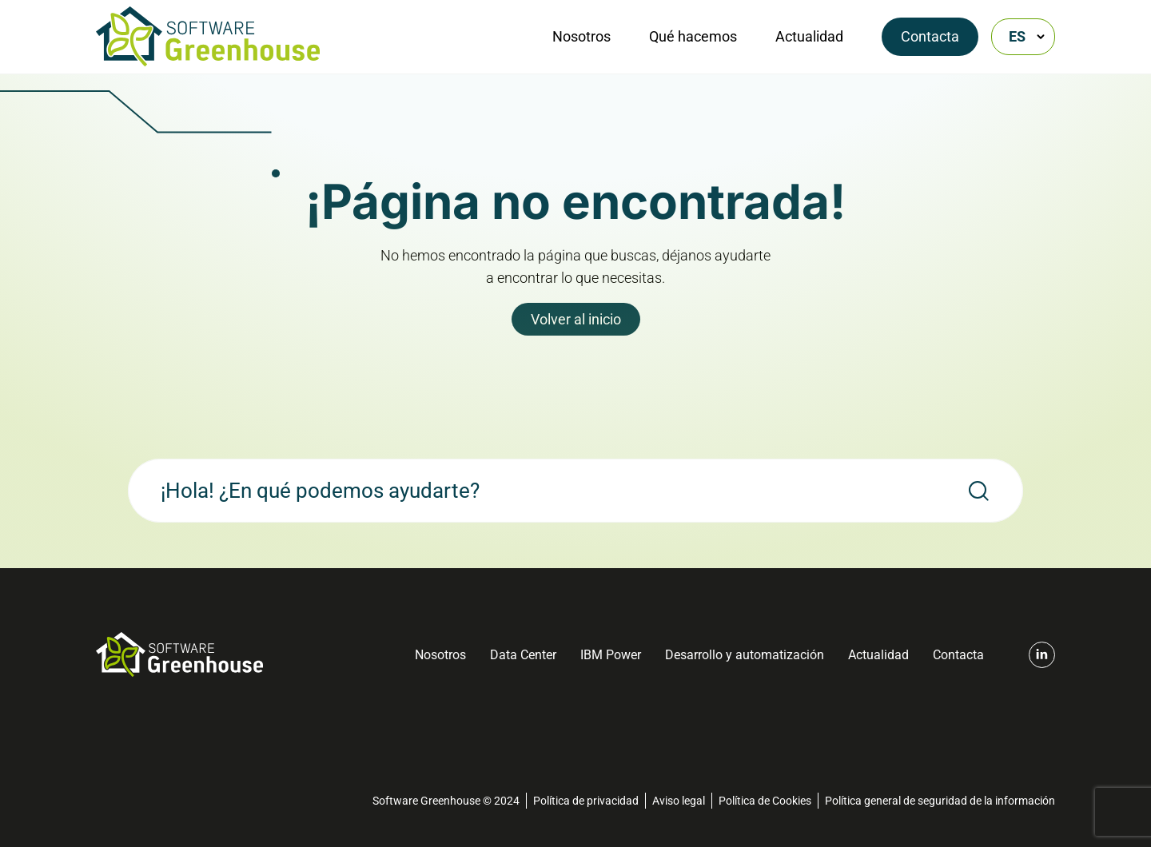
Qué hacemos (693, 36)
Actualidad (809, 36)
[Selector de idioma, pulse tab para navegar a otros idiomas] (1023, 36)
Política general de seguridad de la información (940, 800)
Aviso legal (678, 800)
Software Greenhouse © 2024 (446, 800)
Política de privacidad (586, 800)
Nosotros (581, 36)
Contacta (930, 36)
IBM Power (610, 654)
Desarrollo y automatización (744, 654)
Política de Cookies (765, 800)
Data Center (523, 654)
